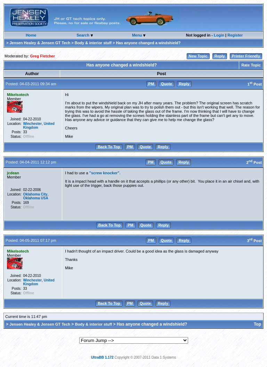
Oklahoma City (35, 194)
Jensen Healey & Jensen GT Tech (39, 43)
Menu (137, 35)
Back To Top (109, 147)
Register (235, 35)
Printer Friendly (246, 56)
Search (83, 35)
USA (44, 198)
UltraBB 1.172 (102, 357)
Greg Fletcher (42, 56)
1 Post (255, 84)
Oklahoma (31, 198)
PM (151, 84)
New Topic (198, 56)
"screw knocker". (105, 173)
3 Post (254, 241)
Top (257, 324)
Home (31, 35)
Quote (166, 84)
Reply (220, 56)
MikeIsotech (18, 95)
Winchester (32, 124)
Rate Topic (251, 65)
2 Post (254, 162)
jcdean (13, 173)
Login (219, 35)
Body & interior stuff (93, 43)
